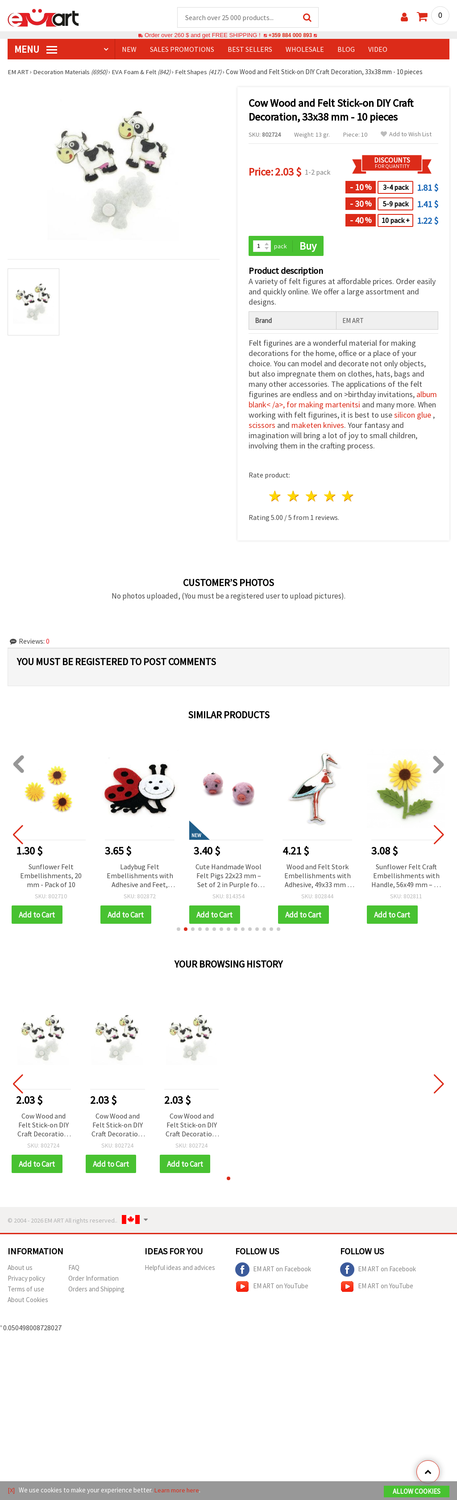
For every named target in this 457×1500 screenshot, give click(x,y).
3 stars (312, 497)
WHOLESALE (305, 49)
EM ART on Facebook (273, 1271)
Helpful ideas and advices (180, 1269)
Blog (346, 49)
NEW (129, 49)
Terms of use (26, 1290)
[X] (11, 1490)
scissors (262, 426)
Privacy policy (26, 1279)
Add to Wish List (406, 134)
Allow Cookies (416, 1491)
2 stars (294, 497)
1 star (275, 497)
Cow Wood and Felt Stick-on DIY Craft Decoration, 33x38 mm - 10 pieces (43, 1126)
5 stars (348, 497)
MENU (35, 49)
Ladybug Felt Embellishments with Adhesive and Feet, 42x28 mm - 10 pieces (140, 877)
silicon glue (412, 416)
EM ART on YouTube (271, 1288)
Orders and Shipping (96, 1290)
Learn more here (177, 1490)
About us (20, 1269)
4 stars (330, 497)
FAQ (73, 1269)
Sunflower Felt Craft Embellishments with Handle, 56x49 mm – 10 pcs (406, 877)
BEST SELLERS (250, 49)
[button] (178, 930)
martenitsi (342, 405)
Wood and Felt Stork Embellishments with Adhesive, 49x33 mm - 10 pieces (317, 877)
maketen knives (317, 426)
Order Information (93, 1279)
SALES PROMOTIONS (182, 49)
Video (377, 49)
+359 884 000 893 (290, 35)
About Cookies (28, 1301)
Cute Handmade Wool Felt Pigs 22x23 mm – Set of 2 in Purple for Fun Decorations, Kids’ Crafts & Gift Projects (228, 877)
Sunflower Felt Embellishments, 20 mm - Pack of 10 (51, 876)
